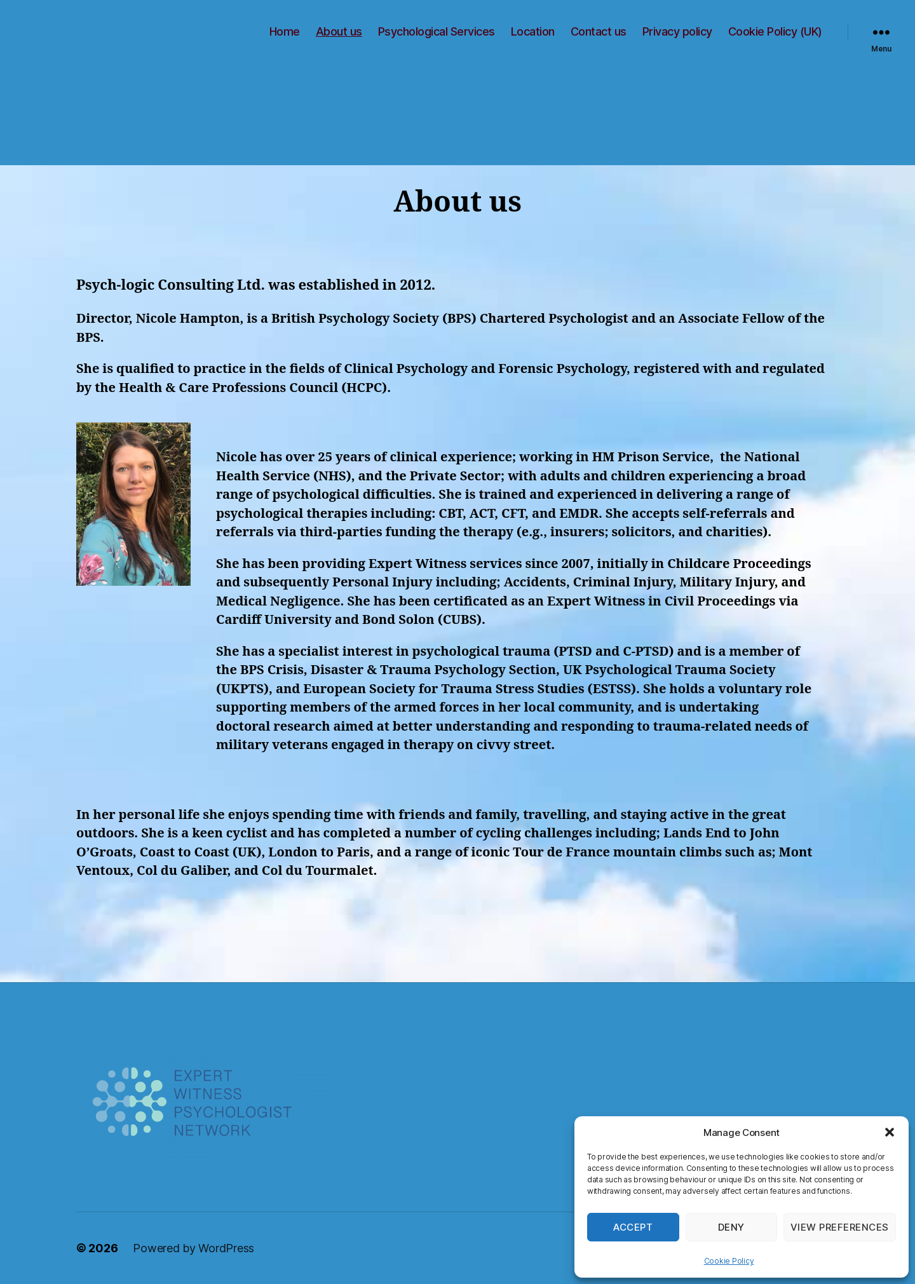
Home (284, 31)
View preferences (839, 1227)
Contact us (599, 31)
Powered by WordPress (193, 1248)
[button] (889, 1132)
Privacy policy (677, 31)
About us (339, 31)
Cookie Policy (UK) (775, 31)
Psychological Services (436, 31)
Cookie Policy (729, 1261)
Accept (633, 1227)
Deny (731, 1227)
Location (533, 31)
